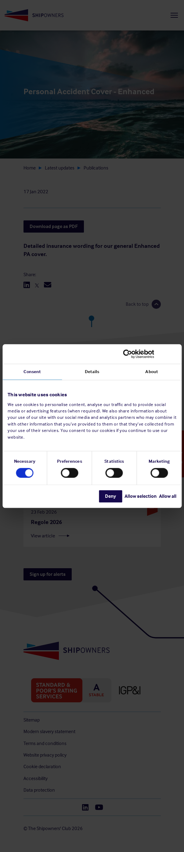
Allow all (167, 496)
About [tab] (151, 372)
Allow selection (140, 496)
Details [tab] (92, 372)
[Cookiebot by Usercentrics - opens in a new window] (149, 353)
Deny (110, 496)
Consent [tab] (32, 372)
